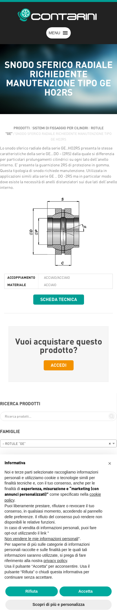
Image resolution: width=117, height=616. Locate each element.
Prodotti (22, 128)
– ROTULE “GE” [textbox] (57, 444)
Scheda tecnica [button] (58, 299)
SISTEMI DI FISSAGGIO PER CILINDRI (60, 128)
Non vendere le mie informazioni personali (41, 538)
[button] (54, 32)
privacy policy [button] (55, 560)
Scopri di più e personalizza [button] (58, 604)
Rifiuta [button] (31, 591)
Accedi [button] (59, 365)
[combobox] (58, 443)
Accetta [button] (85, 591)
